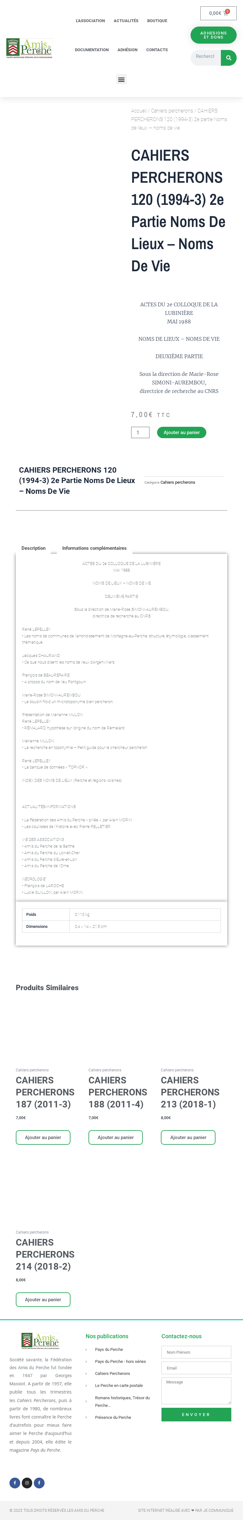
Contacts (157, 49)
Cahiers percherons (172, 111)
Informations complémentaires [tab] (94, 548)
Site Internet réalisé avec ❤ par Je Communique (186, 1510)
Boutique (157, 20)
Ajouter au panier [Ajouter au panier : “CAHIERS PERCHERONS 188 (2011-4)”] (116, 1137)
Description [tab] (33, 548)
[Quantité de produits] (140, 432)
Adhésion (127, 49)
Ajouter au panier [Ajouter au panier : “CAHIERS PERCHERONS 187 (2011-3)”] (43, 1137)
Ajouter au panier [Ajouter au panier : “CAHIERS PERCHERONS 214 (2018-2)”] (43, 1300)
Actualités (126, 20)
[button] (121, 79)
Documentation (92, 49)
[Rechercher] (229, 58)
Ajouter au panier (182, 432)
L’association (90, 20)
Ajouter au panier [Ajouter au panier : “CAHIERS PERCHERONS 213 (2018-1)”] (188, 1137)
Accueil (139, 111)
